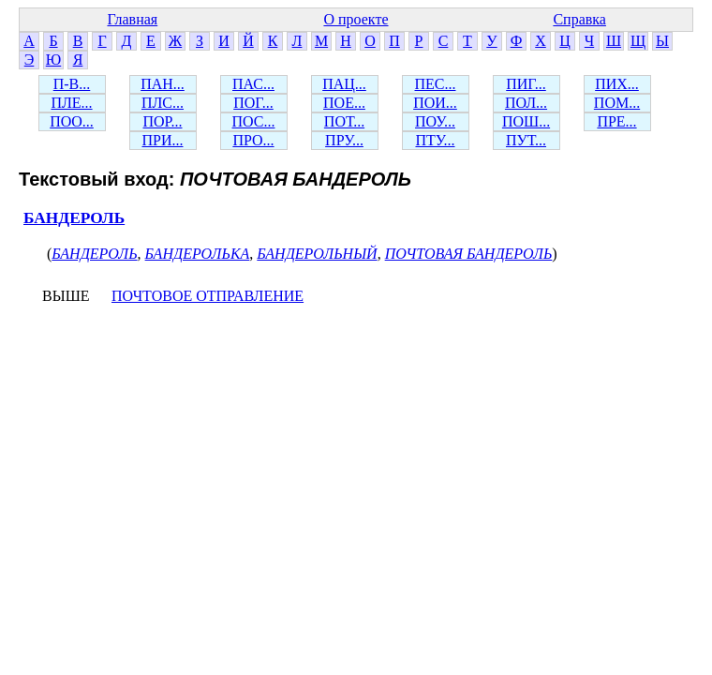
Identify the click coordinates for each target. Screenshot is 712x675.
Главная (132, 19)
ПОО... (72, 121)
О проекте (355, 19)
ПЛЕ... (71, 103)
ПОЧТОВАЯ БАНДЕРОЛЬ (469, 254)
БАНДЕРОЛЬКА (197, 254)
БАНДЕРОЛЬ (74, 218)
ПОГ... (253, 103)
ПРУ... (344, 140)
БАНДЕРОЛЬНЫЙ (317, 254)
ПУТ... (526, 140)
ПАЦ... (344, 84)
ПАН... (163, 84)
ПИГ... (526, 84)
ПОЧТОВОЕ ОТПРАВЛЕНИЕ (207, 296)
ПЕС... (435, 84)
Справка (579, 19)
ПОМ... (617, 103)
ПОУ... (435, 121)
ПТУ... (434, 140)
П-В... (72, 84)
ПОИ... (435, 103)
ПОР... (162, 121)
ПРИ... (162, 140)
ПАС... (253, 84)
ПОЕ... (344, 103)
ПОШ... (526, 121)
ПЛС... (162, 103)
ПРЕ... (616, 121)
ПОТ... (344, 121)
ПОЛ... (526, 103)
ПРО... (253, 140)
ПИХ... (617, 84)
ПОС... (253, 121)
